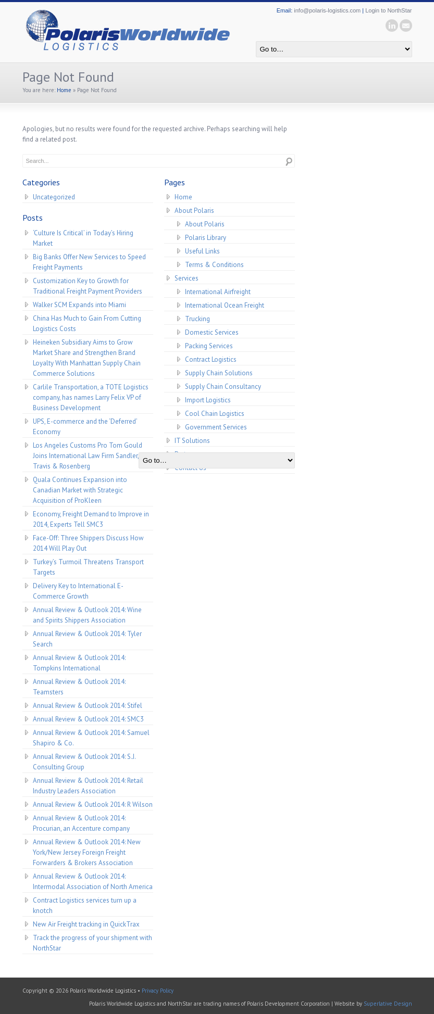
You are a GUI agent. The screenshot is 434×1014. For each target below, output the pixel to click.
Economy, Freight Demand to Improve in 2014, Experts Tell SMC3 (91, 519)
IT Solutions (192, 440)
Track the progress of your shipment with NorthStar (92, 943)
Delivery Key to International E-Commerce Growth (78, 591)
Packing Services (209, 345)
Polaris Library (205, 237)
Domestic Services (212, 332)
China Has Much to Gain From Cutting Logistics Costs (87, 323)
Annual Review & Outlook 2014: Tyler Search (87, 639)
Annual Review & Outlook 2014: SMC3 (88, 719)
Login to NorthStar (388, 10)
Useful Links (202, 251)
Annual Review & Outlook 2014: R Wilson (93, 804)
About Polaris (194, 210)
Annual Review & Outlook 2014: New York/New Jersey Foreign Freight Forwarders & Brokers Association (87, 852)
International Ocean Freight (224, 305)
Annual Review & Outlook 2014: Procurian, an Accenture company (81, 823)
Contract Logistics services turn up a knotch (85, 905)
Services (187, 278)
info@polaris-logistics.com (327, 10)
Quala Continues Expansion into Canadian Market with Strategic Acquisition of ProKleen (80, 490)
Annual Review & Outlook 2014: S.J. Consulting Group (84, 761)
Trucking (197, 318)
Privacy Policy (157, 990)
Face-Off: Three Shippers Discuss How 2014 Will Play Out (88, 543)
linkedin (392, 25)
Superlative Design (388, 1003)
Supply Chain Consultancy (223, 386)
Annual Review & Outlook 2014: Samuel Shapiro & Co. (91, 737)
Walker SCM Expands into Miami (79, 304)
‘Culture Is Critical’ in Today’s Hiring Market (83, 238)
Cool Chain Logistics (214, 413)
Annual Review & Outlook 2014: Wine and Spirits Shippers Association (87, 615)
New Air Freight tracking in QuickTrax (86, 924)
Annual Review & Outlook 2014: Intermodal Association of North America (93, 881)
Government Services (216, 427)
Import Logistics (208, 400)
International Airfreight (218, 291)
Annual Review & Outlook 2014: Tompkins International (79, 663)
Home (64, 90)
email (406, 25)
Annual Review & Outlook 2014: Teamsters (79, 686)
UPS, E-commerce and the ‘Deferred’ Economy (85, 426)
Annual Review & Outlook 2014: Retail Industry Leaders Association (88, 785)
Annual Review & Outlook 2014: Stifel (87, 705)
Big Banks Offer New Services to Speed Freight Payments (89, 262)
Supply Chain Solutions (219, 373)
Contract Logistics (211, 359)
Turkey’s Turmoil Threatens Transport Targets (88, 567)
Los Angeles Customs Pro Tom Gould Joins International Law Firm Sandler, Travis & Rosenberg (87, 456)
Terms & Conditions (214, 264)
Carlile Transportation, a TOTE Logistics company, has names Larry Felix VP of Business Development (90, 397)
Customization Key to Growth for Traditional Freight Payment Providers (87, 286)
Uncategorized (54, 197)
